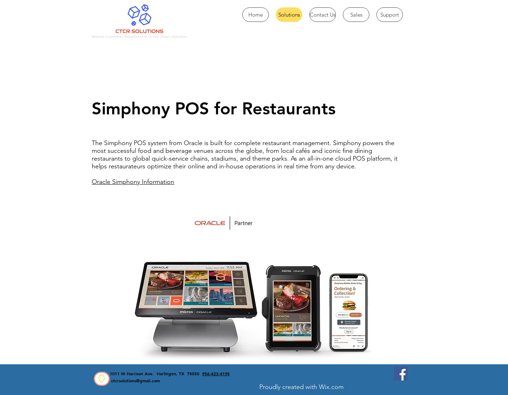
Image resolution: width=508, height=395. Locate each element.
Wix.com (331, 387)
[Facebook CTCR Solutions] (401, 374)
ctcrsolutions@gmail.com (135, 380)
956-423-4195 (216, 373)
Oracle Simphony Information (133, 182)
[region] (102, 379)
